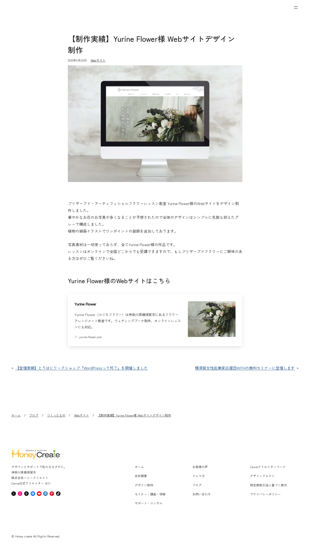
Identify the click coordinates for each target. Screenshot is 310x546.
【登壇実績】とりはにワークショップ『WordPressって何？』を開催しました (81, 368)
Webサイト (98, 60)
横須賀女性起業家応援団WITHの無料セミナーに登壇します (245, 368)
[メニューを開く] (296, 7)
